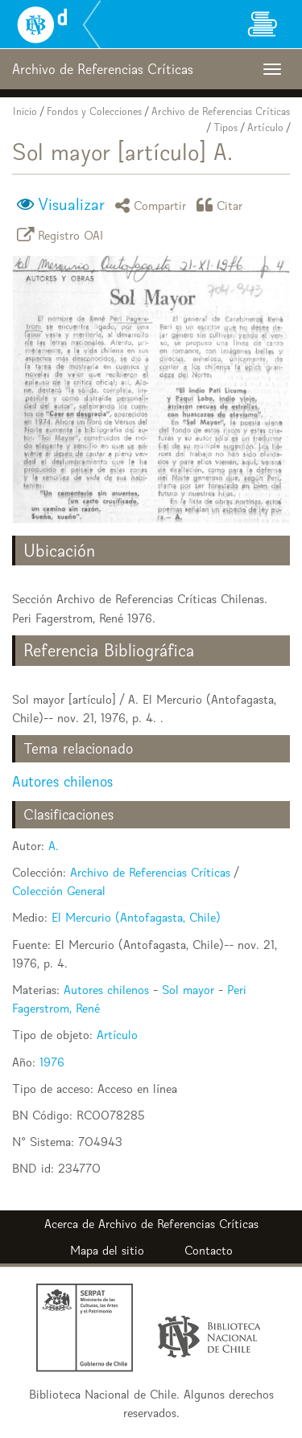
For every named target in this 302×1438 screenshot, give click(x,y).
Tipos (225, 127)
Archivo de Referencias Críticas (220, 111)
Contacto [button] (208, 1250)
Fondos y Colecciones (94, 111)
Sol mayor (188, 989)
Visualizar (71, 204)
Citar (222, 204)
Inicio (25, 111)
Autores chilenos (62, 781)
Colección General (58, 890)
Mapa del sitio (107, 1250)
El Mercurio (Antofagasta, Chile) (136, 917)
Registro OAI (63, 234)
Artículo (265, 127)
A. (53, 845)
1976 (51, 1062)
